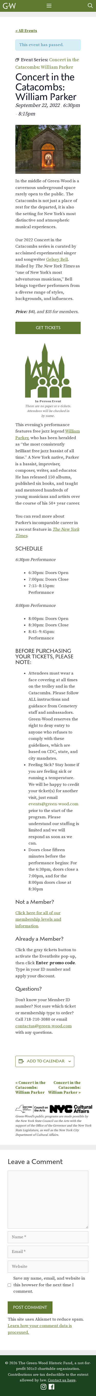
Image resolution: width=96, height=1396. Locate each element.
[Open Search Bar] (90, 6)
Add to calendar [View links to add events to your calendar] (46, 1061)
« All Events (26, 30)
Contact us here (62, 1380)
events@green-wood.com (53, 804)
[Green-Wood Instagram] (44, 1387)
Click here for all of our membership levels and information (38, 919)
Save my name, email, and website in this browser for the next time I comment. (49, 1285)
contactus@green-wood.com (43, 1026)
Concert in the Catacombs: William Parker (30, 1087)
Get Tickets (48, 327)
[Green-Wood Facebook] (52, 1387)
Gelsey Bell (57, 259)
